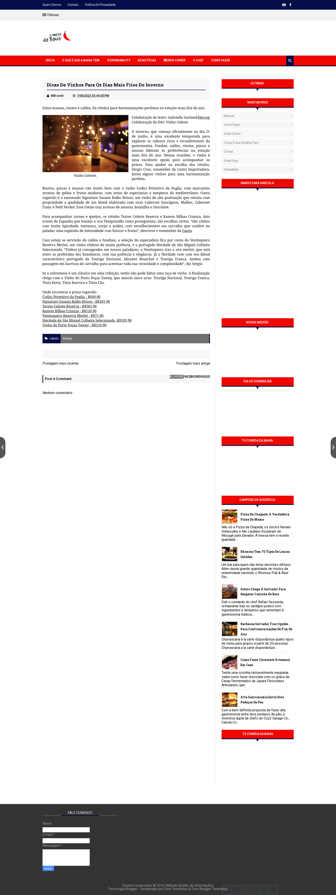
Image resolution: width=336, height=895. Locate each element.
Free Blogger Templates (210, 889)
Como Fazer (220, 60)
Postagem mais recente (61, 363)
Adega (67, 338)
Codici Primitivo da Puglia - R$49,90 (71, 296)
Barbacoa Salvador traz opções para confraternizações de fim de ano (266, 629)
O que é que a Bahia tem (241, 142)
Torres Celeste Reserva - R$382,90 (70, 306)
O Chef (198, 60)
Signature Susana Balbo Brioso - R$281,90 (76, 301)
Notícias (147, 60)
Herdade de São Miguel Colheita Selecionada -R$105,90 (87, 320)
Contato (73, 4)
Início (50, 60)
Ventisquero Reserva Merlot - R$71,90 (73, 315)
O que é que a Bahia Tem (80, 60)
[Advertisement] (215, 37)
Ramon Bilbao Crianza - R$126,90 (70, 311)
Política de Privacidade (100, 4)
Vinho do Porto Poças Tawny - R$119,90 (74, 325)
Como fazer (232, 124)
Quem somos (52, 4)
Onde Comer (174, 60)
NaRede (171, 885)
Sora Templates (176, 889)
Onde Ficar (231, 160)
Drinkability (118, 60)
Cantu (187, 230)
